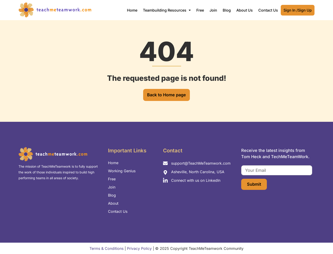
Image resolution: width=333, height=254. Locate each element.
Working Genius (122, 171)
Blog (227, 10)
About (113, 203)
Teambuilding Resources (167, 10)
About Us (244, 10)
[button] (167, 10)
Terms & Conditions (106, 248)
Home (132, 10)
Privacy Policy (139, 248)
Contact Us (268, 10)
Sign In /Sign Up (298, 10)
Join (213, 10)
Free (200, 10)
